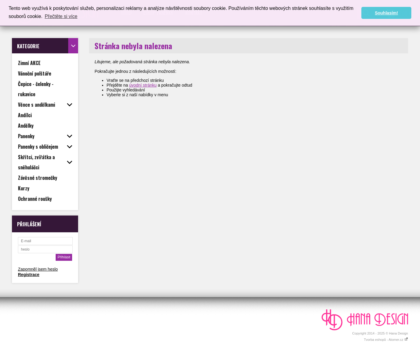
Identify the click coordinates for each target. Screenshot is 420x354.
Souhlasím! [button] (386, 12)
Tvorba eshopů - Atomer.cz (386, 339)
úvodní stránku (143, 85)
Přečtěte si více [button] (61, 16)
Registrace (28, 274)
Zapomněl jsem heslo (38, 269)
